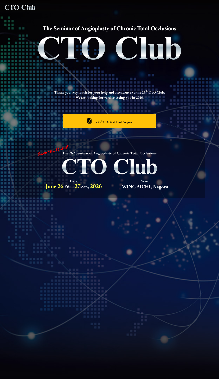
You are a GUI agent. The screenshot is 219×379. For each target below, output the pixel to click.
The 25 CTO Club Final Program (109, 122)
